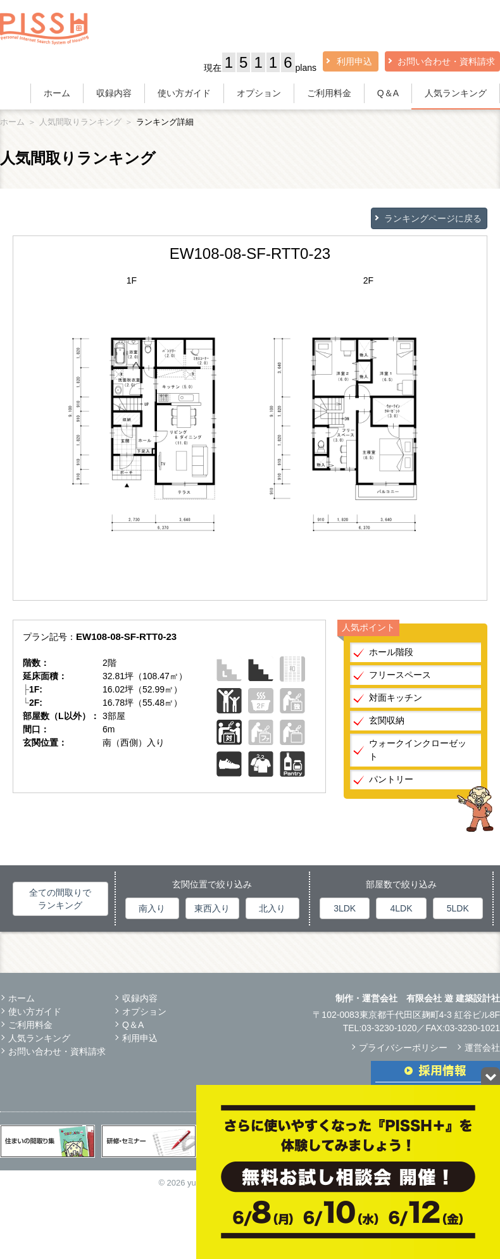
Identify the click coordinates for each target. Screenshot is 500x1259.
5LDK (458, 908)
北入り (272, 908)
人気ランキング (456, 93)
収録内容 (114, 93)
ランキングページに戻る (433, 218)
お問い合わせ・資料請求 (446, 61)
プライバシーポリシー (403, 1048)
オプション (259, 93)
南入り (152, 908)
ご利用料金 (329, 93)
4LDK (401, 908)
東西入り (212, 908)
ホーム (57, 93)
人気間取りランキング (80, 122)
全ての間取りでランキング (60, 898)
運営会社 (482, 1048)
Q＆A (388, 93)
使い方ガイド (184, 93)
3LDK (345, 908)
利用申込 (354, 61)
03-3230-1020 (388, 1028)
